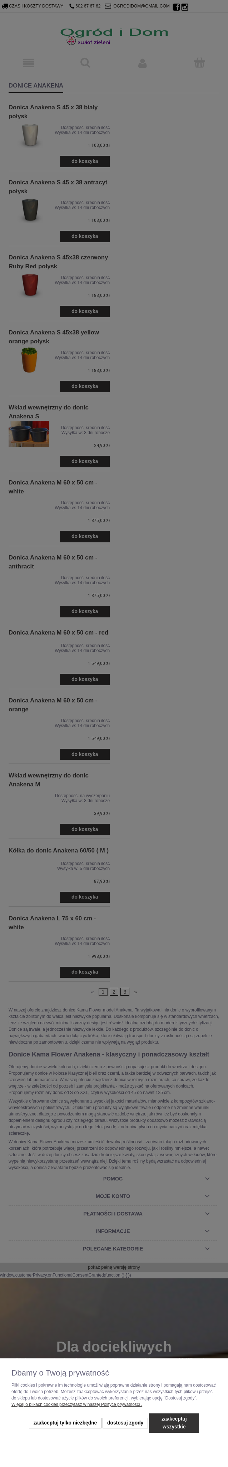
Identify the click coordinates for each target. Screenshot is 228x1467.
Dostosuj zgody (125, 1423)
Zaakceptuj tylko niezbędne (65, 1423)
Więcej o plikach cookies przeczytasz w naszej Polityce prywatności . (76, 1404)
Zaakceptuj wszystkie (174, 1422)
